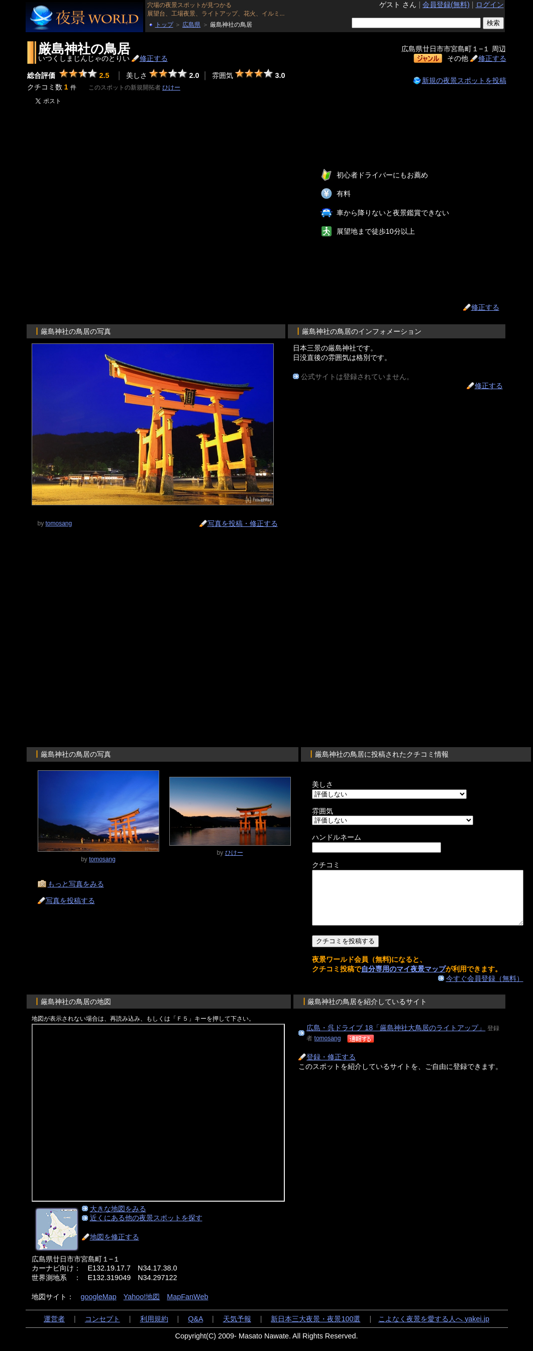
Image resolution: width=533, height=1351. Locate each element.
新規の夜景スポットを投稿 (464, 80)
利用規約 (154, 1329)
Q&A (195, 1329)
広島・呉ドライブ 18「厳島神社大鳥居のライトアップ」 (395, 1038)
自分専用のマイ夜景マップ (403, 979)
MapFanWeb (187, 1307)
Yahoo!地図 (142, 1307)
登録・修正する (331, 1067)
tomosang (327, 1048)
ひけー (171, 87)
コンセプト (102, 1329)
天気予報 (237, 1329)
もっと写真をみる (76, 884)
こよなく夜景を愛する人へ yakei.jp (433, 1329)
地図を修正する (114, 1247)
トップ (164, 24)
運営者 (54, 1329)
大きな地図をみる (118, 1219)
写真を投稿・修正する (242, 523)
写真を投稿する (70, 900)
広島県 (191, 24)
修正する (154, 58)
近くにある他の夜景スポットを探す (146, 1228)
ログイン (490, 5)
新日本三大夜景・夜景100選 (315, 1329)
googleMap (99, 1307)
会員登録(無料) (446, 5)
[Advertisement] (120, 214)
